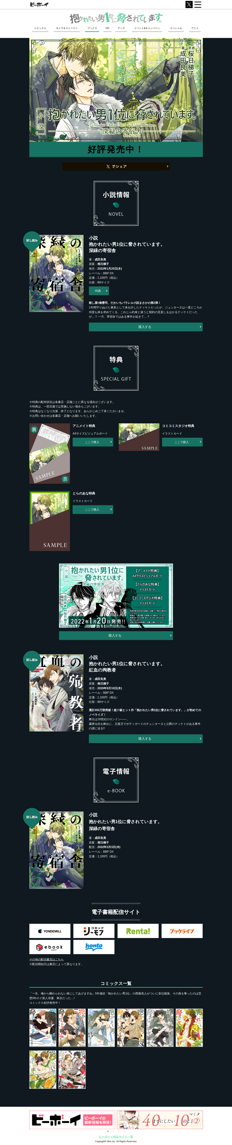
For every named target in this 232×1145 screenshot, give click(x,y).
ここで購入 (92, 442)
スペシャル (176, 28)
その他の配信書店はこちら (46, 959)
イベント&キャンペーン (147, 28)
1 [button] (108, 1131)
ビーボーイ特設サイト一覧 (116, 1136)
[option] (72, 1120)
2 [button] (113, 1131)
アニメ (195, 28)
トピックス (40, 28)
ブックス (92, 28)
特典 (98, 290)
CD (107, 28)
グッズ (121, 28)
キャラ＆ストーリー (67, 28)
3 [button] (119, 1131)
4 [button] (124, 1131)
